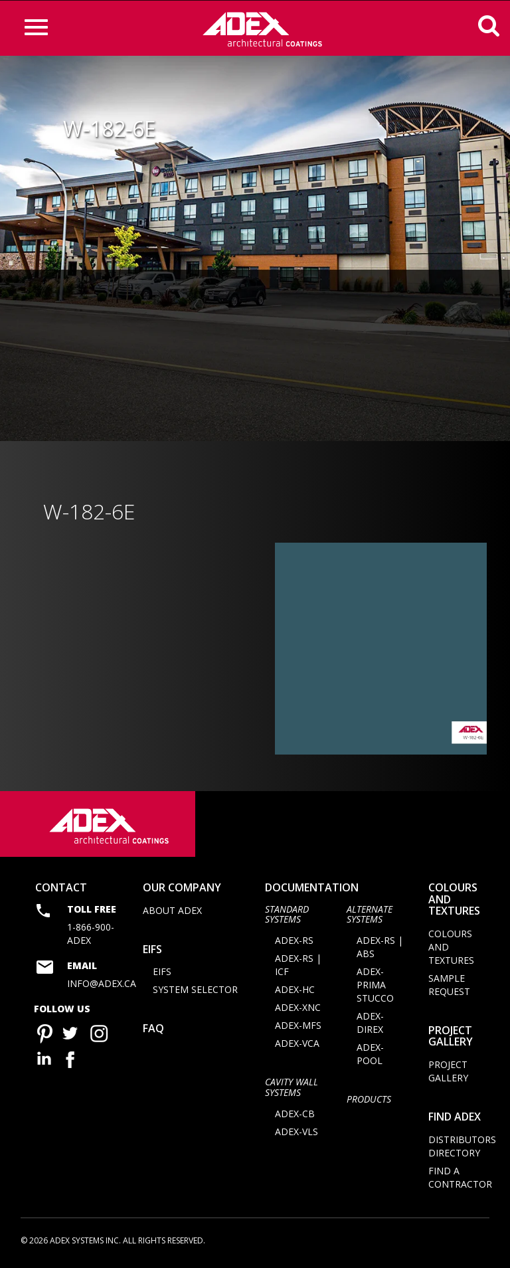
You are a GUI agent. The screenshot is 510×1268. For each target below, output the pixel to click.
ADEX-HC (295, 992)
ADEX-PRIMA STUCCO (375, 987)
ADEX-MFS (298, 1028)
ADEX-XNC (298, 1010)
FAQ (153, 1031)
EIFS (152, 951)
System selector (195, 992)
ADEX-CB (295, 1116)
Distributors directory (462, 1148)
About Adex (172, 912)
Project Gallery (450, 1038)
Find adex (454, 1119)
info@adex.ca (101, 986)
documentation (312, 890)
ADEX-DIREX (370, 1025)
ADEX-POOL (370, 1056)
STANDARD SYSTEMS (287, 916)
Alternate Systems (369, 916)
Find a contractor (460, 1179)
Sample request (449, 987)
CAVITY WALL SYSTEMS (291, 1089)
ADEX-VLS (296, 1134)
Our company (182, 890)
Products (369, 1101)
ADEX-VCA (297, 1046)
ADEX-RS (294, 943)
